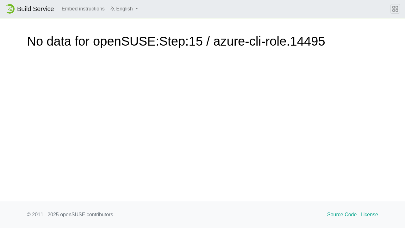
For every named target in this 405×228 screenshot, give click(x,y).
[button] (123, 9)
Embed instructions (83, 8)
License (369, 214)
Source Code (342, 214)
